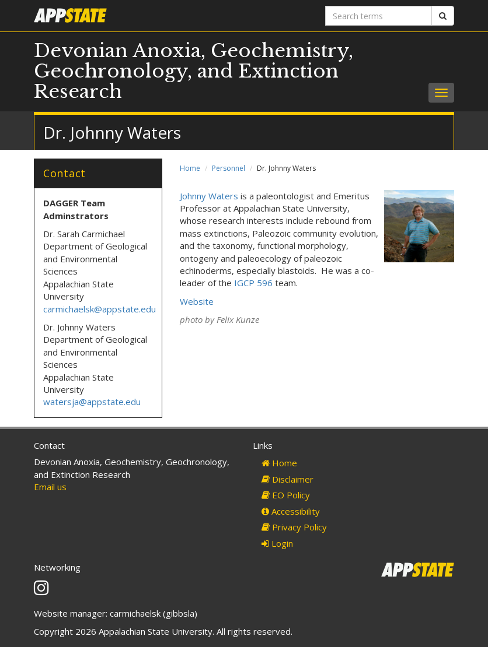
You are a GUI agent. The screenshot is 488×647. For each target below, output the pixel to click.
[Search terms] (378, 16)
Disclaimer (287, 479)
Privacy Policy (294, 527)
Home (190, 168)
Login (277, 543)
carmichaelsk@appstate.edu (99, 309)
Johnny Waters (209, 196)
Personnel (228, 168)
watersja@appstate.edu (92, 401)
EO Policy (286, 495)
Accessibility (291, 511)
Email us (50, 487)
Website (197, 301)
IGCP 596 (253, 283)
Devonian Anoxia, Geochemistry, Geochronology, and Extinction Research (193, 71)
